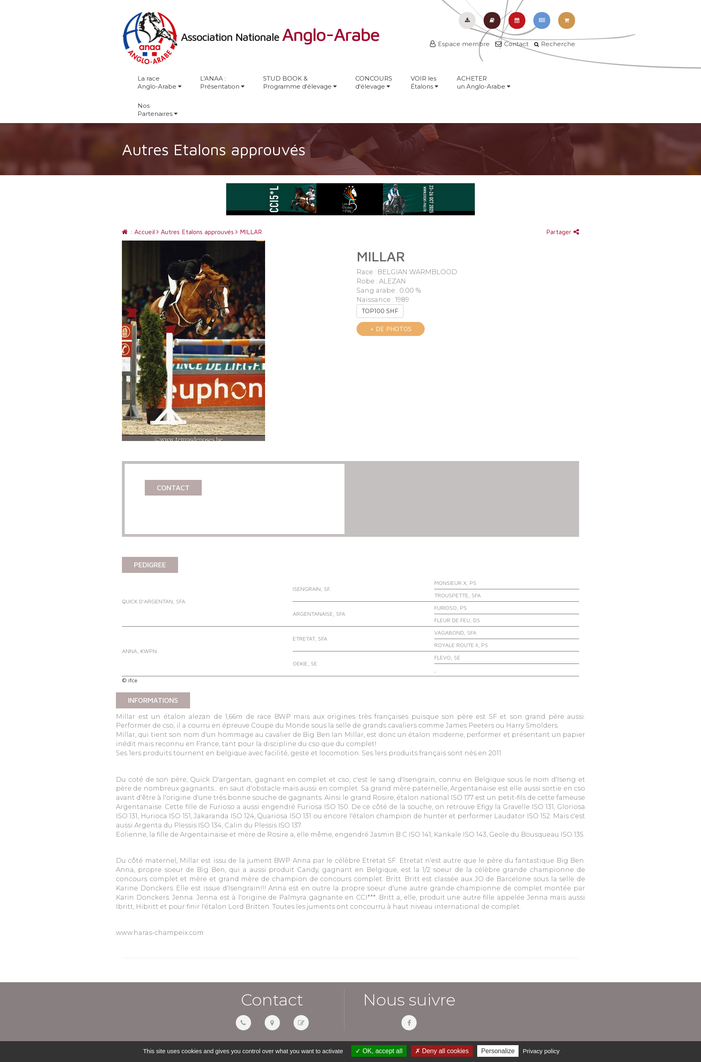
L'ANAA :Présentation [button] (222, 82)
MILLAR (248, 231)
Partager (562, 231)
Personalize (498, 1051)
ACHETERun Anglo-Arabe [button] (484, 82)
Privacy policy (541, 1051)
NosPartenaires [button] (158, 109)
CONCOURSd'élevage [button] (373, 82)
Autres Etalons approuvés (195, 231)
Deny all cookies (442, 1051)
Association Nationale (250, 36)
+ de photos (390, 328)
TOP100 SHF (380, 311)
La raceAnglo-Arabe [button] (160, 82)
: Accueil (138, 231)
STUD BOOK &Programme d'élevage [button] (300, 82)
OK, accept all (378, 1051)
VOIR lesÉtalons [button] (424, 82)
